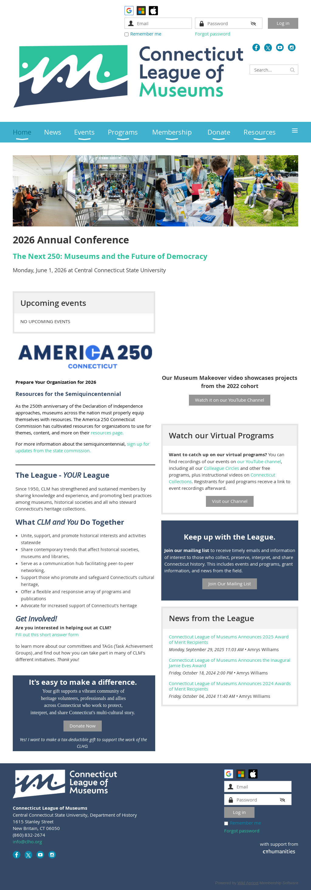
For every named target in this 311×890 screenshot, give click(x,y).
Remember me (145, 34)
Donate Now (83, 726)
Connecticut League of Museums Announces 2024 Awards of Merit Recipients (230, 686)
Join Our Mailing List (229, 584)
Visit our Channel (230, 501)
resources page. (107, 433)
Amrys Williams (263, 649)
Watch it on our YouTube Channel (229, 400)
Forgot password (212, 34)
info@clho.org (27, 841)
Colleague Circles (221, 468)
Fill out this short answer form (47, 634)
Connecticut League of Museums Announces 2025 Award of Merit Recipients (229, 639)
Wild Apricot (248, 883)
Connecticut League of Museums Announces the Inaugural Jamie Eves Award (229, 662)
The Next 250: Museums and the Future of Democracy (110, 256)
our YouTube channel (259, 461)
